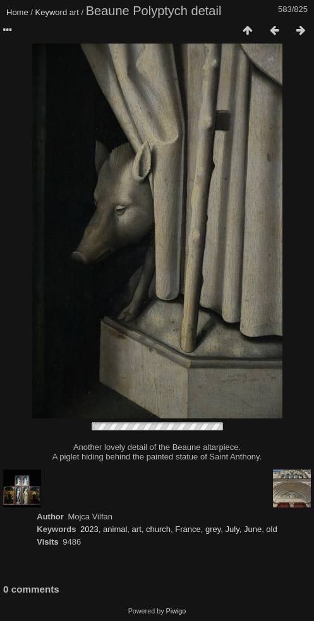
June (253, 529)
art (74, 12)
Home (17, 12)
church (158, 529)
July (232, 529)
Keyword (51, 12)
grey (212, 529)
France (187, 529)
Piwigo (176, 611)
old (271, 529)
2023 (89, 529)
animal (115, 529)
